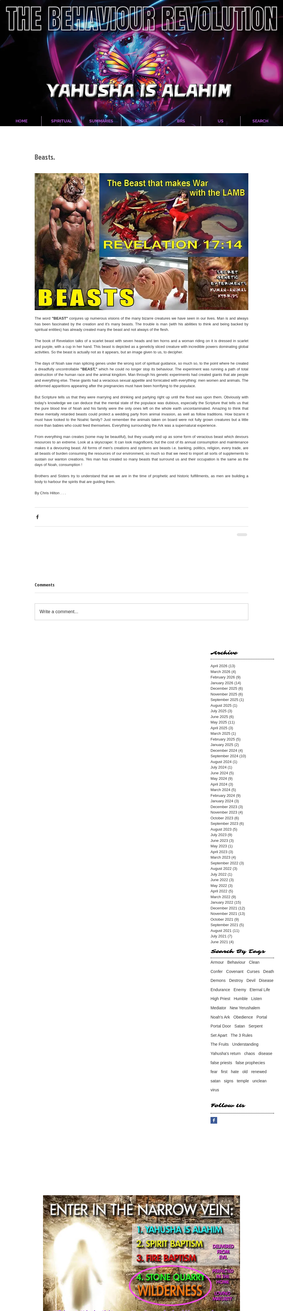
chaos (249, 1053)
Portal (261, 1017)
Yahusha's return (226, 1053)
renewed (259, 1071)
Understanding (245, 1044)
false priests (221, 1062)
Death (268, 971)
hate (235, 1071)
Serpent (255, 1026)
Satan (239, 1026)
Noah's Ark (220, 1017)
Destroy (236, 980)
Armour (217, 962)
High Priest (220, 998)
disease (265, 1053)
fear (214, 1071)
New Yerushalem (245, 1008)
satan (215, 1081)
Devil (250, 980)
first (224, 1071)
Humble (240, 998)
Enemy (240, 989)
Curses (253, 971)
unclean (259, 1081)
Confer (217, 971)
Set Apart (219, 1035)
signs (228, 1081)
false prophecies (250, 1062)
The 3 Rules (241, 1035)
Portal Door (221, 1026)
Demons (218, 980)
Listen (256, 998)
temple (243, 1081)
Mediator (218, 1008)
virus (215, 1090)
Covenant (234, 971)
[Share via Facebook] (37, 517)
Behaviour (236, 962)
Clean (254, 962)
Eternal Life (260, 989)
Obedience (243, 1017)
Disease (266, 980)
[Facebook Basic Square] (214, 1120)
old (245, 1071)
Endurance (220, 989)
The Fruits (220, 1044)
